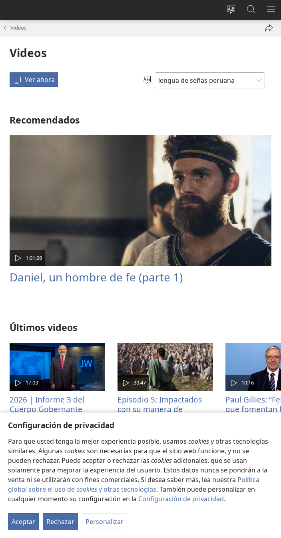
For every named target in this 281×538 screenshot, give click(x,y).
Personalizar (105, 521)
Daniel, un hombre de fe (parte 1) (96, 277)
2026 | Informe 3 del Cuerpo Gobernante (47, 404)
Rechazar (60, 521)
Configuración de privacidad (181, 498)
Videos (18, 27)
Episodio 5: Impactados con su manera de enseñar (160, 409)
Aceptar (23, 521)
